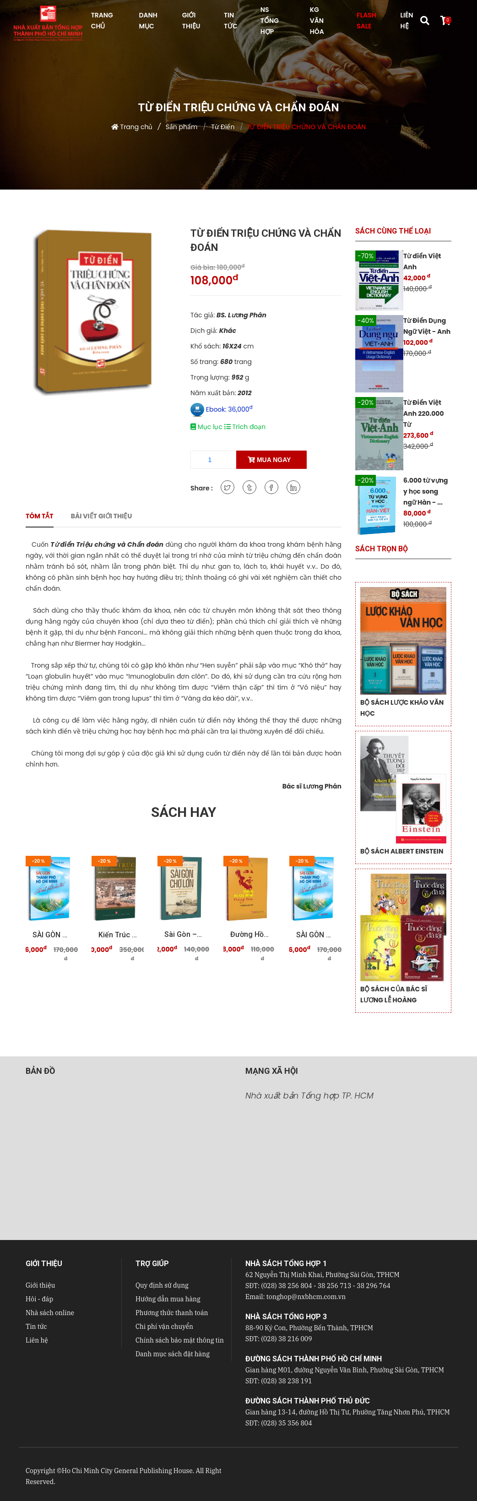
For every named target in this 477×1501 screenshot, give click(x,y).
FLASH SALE (366, 21)
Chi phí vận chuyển (164, 1326)
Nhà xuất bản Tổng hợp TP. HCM (309, 1095)
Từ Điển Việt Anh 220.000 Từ (423, 413)
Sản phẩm (182, 126)
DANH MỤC (148, 21)
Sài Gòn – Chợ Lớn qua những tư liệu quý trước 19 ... (183, 934)
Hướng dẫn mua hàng (168, 1299)
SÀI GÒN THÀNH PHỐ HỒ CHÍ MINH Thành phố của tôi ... (52, 934)
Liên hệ (37, 1340)
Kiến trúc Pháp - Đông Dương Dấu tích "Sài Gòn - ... (117, 934)
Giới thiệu (40, 1285)
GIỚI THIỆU (191, 21)
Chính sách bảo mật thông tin (180, 1340)
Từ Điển (222, 126)
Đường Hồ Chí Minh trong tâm (249, 934)
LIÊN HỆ (407, 21)
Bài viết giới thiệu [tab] (101, 516)
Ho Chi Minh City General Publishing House (127, 1471)
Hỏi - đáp (39, 1299)
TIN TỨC (231, 21)
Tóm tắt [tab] (40, 516)
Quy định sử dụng (162, 1285)
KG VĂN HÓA (317, 20)
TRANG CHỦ (102, 21)
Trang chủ (136, 126)
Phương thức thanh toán (172, 1313)
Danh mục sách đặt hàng (173, 1354)
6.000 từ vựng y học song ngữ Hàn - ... (425, 491)
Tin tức (36, 1326)
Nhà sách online (50, 1313)
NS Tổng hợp (269, 20)
